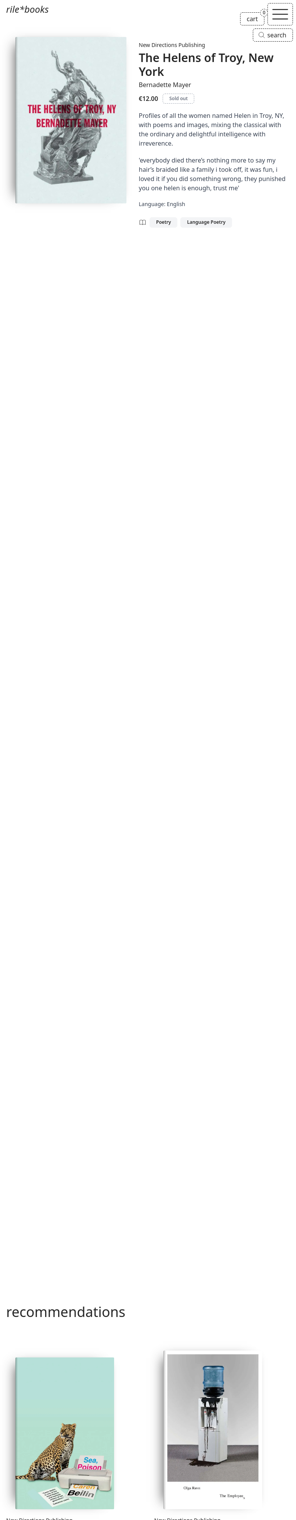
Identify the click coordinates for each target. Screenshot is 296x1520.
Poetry (163, 222)
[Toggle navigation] (280, 14)
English (176, 204)
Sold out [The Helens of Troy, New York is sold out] (178, 98)
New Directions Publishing (172, 45)
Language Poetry (206, 222)
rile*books (27, 9)
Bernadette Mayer (165, 85)
